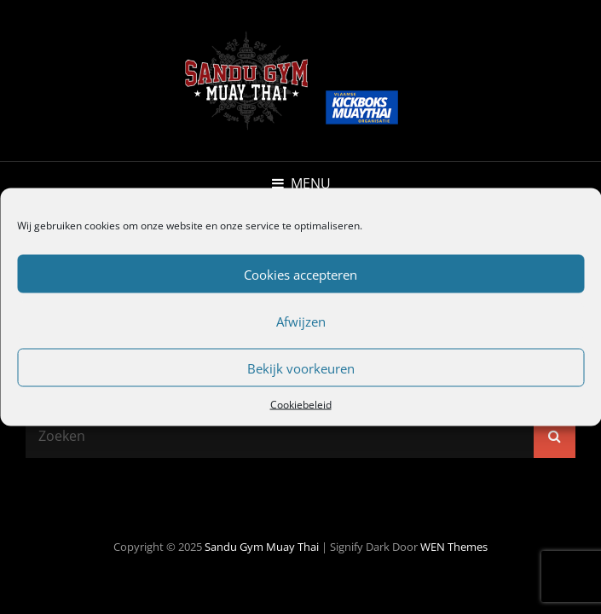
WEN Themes (454, 546)
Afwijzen (301, 320)
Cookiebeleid (301, 404)
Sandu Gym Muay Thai (262, 546)
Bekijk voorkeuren (301, 367)
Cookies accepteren (300, 273)
